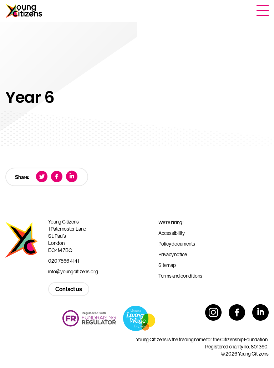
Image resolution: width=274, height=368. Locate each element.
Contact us (68, 289)
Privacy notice (172, 254)
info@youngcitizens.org (73, 271)
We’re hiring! (170, 222)
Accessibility (171, 233)
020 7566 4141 (63, 261)
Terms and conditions (180, 276)
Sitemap (167, 265)
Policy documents (176, 244)
